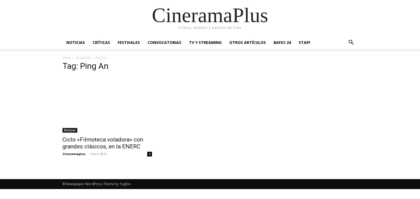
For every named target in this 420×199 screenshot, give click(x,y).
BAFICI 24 (282, 42)
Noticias (75, 42)
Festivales (129, 42)
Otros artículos (247, 42)
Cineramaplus (73, 154)
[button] (351, 43)
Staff (304, 42)
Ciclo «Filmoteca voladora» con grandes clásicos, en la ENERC (102, 143)
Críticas (101, 42)
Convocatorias (164, 42)
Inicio (66, 57)
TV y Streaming (205, 42)
